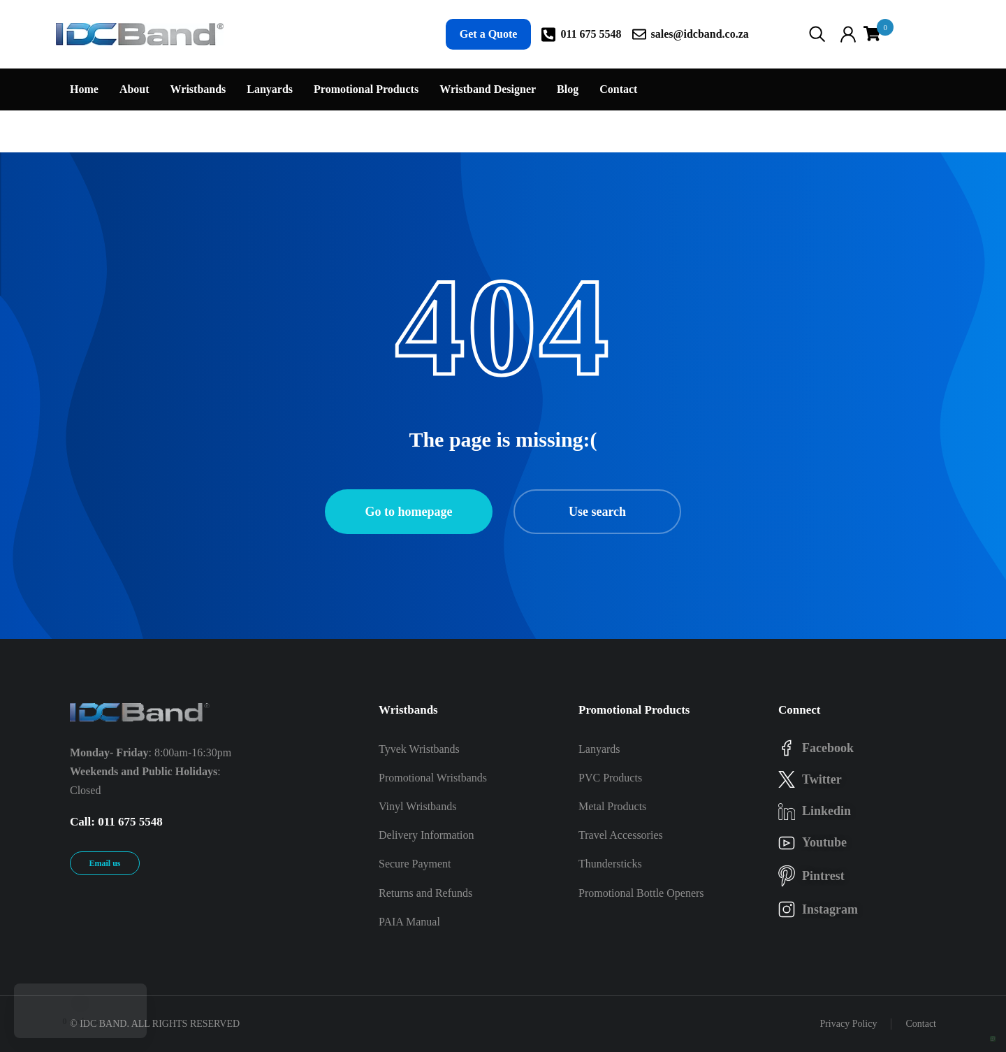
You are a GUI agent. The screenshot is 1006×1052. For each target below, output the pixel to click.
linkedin (826, 811)
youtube (824, 842)
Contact (920, 1023)
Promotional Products (634, 709)
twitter (822, 779)
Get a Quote (489, 34)
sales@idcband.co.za (700, 34)
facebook (828, 748)
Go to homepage (409, 512)
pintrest (823, 876)
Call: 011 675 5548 (116, 821)
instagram (830, 909)
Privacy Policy (848, 1023)
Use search (597, 512)
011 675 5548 (590, 34)
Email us (104, 863)
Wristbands (408, 709)
